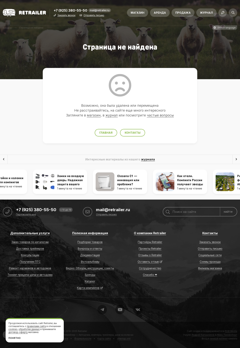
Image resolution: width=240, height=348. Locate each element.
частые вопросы (160, 115)
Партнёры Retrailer (150, 242)
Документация (90, 255)
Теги (65, 338)
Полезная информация (90, 233)
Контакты (132, 132)
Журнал (206, 12)
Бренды (90, 274)
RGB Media (231, 331)
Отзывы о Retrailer (150, 255)
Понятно (14, 338)
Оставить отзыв (148, 261)
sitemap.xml (123, 338)
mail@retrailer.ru (100, 10)
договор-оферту (18, 332)
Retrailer (82, 331)
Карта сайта (104, 338)
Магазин (137, 12)
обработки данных (29, 329)
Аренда (160, 12)
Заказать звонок (66, 15)
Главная (105, 132)
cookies (12, 329)
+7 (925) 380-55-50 (70, 10)
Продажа (183, 12)
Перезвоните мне (26, 214)
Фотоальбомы (90, 261)
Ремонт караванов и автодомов (30, 268)
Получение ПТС (30, 261)
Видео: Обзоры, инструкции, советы (90, 268)
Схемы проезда (210, 261)
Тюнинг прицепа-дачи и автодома (30, 274)
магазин (94, 115)
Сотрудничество (150, 268)
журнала (148, 159)
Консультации (30, 255)
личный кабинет (219, 338)
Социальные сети (210, 255)
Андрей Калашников (203, 334)
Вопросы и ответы (90, 248)
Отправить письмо (93, 15)
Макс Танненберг (227, 334)
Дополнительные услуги (30, 233)
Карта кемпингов (88, 287)
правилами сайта (36, 326)
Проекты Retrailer (150, 248)
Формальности (82, 338)
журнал (111, 115)
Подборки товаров (90, 242)
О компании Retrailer (150, 233)
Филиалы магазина (210, 268)
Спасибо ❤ (150, 274)
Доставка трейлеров (30, 248)
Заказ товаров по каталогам (30, 242)
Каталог (90, 281)
